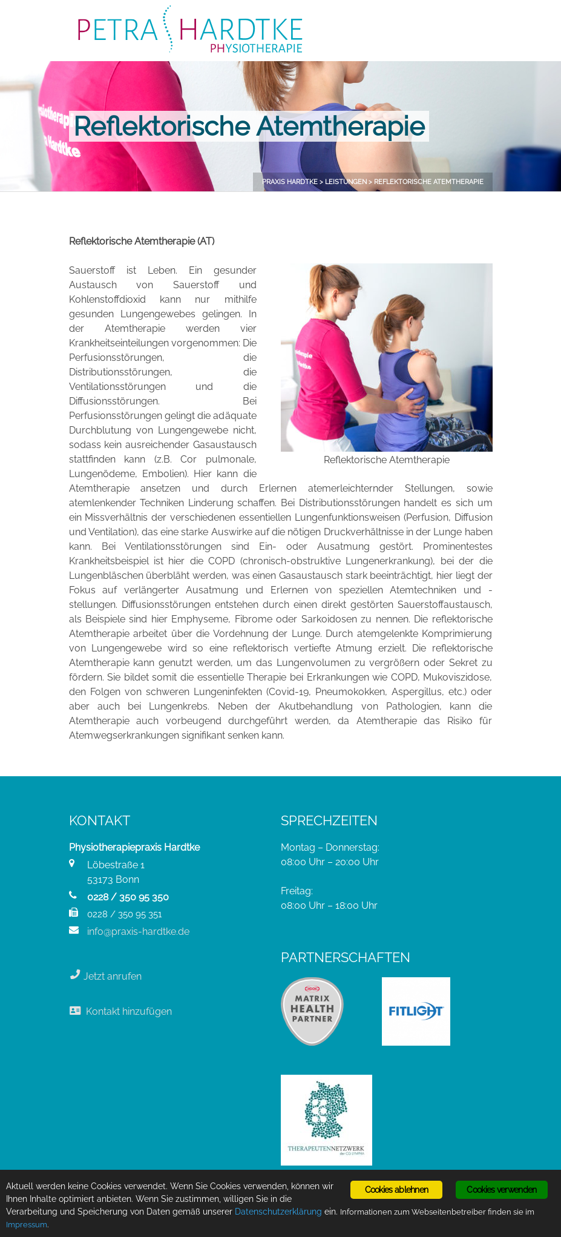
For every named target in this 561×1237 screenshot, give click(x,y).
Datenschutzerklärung (278, 1211)
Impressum (26, 1224)
